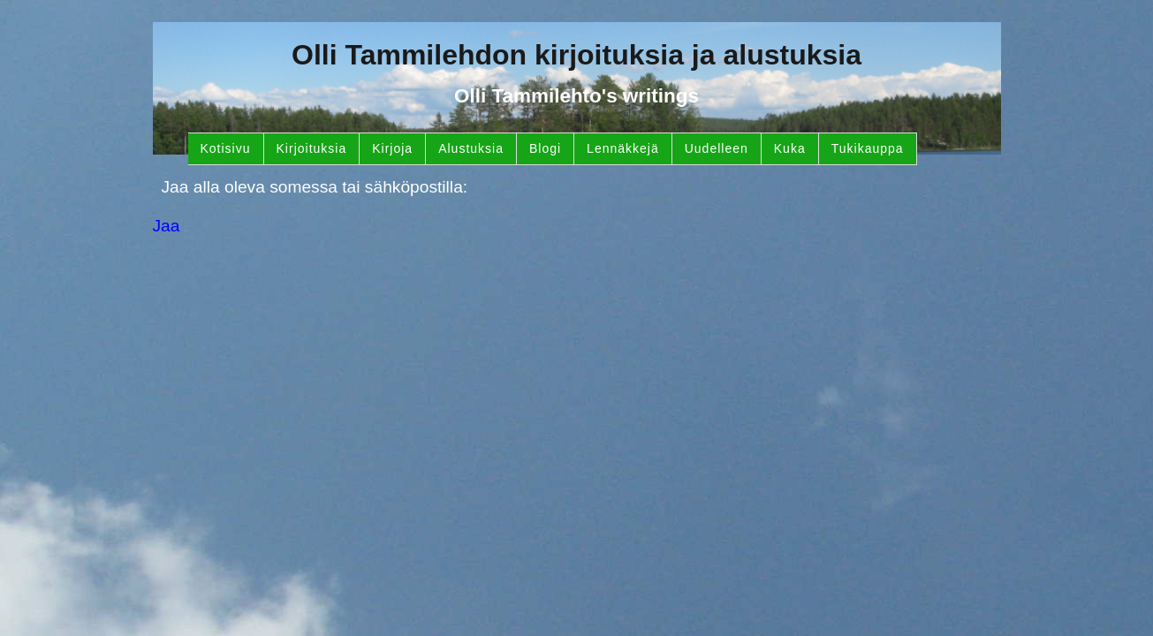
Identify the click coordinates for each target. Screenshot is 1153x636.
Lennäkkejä (623, 148)
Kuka (790, 148)
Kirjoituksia (312, 148)
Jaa (166, 225)
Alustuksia (471, 148)
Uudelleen (716, 148)
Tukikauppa (867, 148)
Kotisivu (226, 148)
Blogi (545, 148)
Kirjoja (392, 148)
